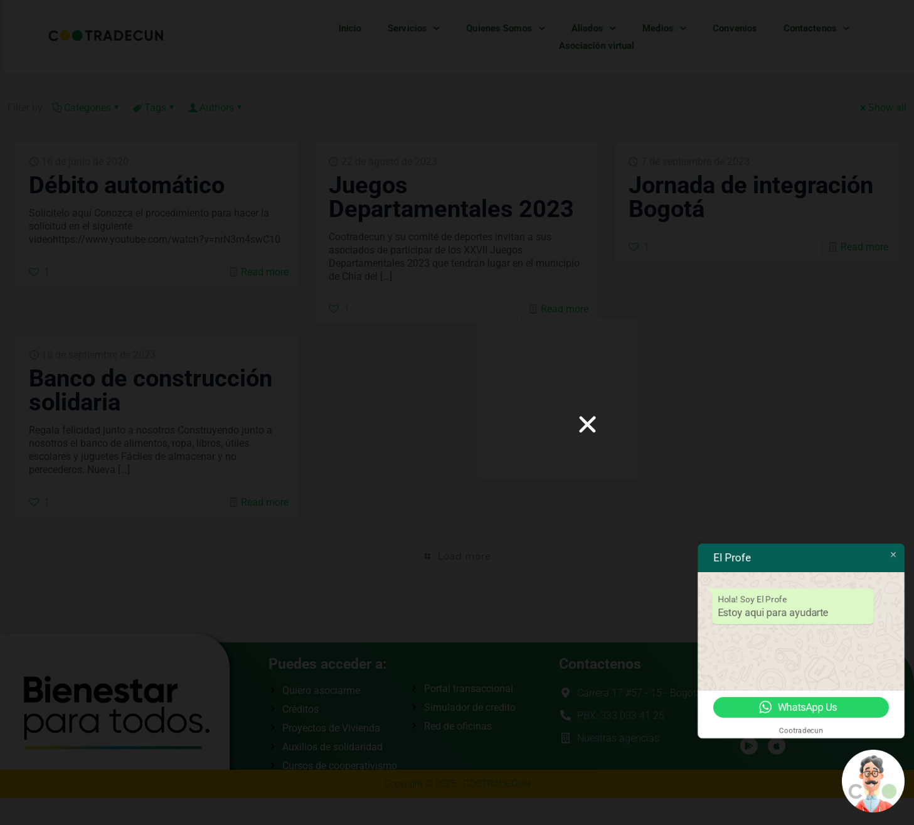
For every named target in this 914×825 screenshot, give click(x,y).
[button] (587, 424)
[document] (457, 412)
